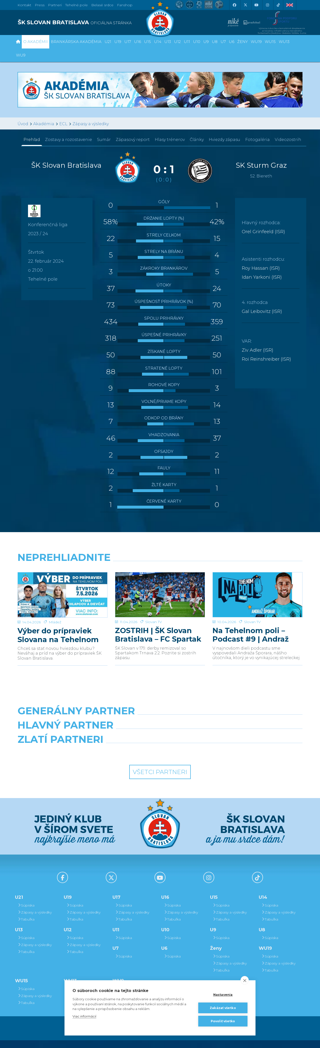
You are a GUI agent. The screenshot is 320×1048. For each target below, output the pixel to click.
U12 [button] (177, 41)
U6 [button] (231, 41)
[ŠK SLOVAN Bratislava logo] (160, 18)
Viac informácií (84, 1016)
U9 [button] (206, 41)
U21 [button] (107, 41)
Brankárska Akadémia (76, 41)
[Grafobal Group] (197, 760)
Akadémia (43, 123)
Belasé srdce (102, 5)
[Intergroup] (123, 760)
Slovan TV (153, 614)
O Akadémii (35, 41)
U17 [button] (127, 41)
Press (39, 5)
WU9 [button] (21, 55)
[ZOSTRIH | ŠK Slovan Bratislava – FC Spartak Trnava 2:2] (160, 591)
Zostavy (68, 139)
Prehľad (32, 139)
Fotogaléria (257, 139)
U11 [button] (187, 41)
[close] (244, 980)
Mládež (55, 614)
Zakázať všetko (223, 1008)
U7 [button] (223, 41)
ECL (63, 123)
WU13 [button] (284, 41)
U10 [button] (196, 41)
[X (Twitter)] (245, 5)
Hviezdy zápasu (224, 139)
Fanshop (124, 5)
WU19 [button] (256, 41)
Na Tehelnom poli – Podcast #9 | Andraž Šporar (250, 627)
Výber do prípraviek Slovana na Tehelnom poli (58, 627)
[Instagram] (267, 5)
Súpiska (26, 913)
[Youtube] (256, 5)
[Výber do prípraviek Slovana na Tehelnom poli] (63, 591)
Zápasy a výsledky (90, 123)
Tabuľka (26, 927)
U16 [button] (137, 41)
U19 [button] (117, 41)
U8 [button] (215, 41)
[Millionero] (197, 738)
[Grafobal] (123, 738)
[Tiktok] (278, 5)
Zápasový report (133, 139)
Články (197, 139)
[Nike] (160, 716)
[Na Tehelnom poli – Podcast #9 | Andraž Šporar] (257, 591)
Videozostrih (288, 139)
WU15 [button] (270, 41)
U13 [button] (167, 41)
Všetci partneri (160, 780)
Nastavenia (223, 995)
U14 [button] (157, 41)
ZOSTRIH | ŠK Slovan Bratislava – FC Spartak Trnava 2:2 (158, 627)
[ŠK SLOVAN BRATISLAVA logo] (87, 22)
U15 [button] (147, 41)
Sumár (104, 139)
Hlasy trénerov (170, 139)
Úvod (23, 123)
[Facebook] (234, 5)
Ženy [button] (242, 41)
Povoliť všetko (223, 1021)
